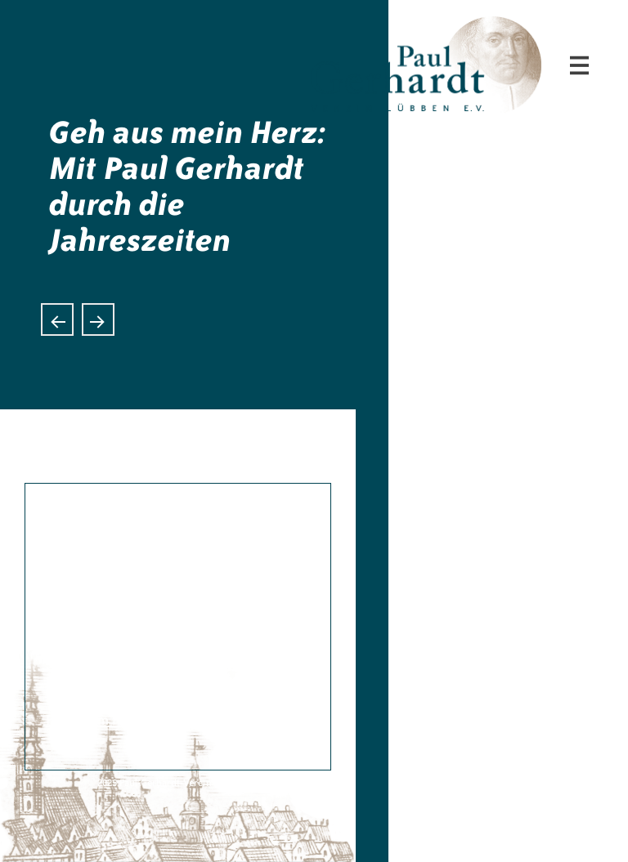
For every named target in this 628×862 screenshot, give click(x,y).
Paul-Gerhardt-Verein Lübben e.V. (508, 29)
